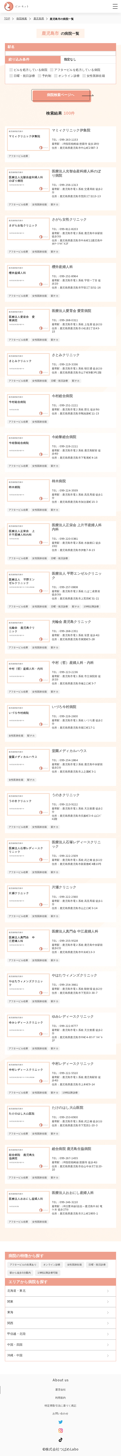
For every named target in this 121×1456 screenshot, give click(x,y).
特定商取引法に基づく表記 (60, 1406)
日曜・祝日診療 (24, 76)
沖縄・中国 (15, 1356)
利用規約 (60, 1398)
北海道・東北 (16, 1291)
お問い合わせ (60, 1413)
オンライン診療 (69, 76)
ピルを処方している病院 (30, 70)
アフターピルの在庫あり (23, 1264)
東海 (10, 1312)
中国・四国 (15, 1345)
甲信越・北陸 (16, 1334)
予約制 (46, 76)
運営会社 (60, 1390)
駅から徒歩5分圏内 (20, 1272)
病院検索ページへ (60, 95)
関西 (10, 1323)
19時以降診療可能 (48, 1272)
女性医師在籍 (96, 76)
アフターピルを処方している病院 (77, 70)
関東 (10, 1302)
